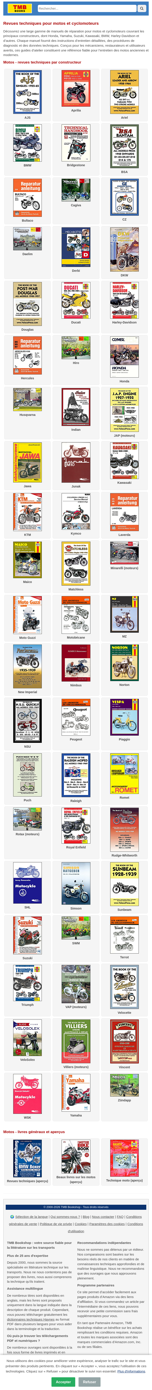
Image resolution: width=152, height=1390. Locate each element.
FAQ (120, 1217)
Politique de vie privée (56, 1224)
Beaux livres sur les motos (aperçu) (76, 1177)
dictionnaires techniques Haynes (31, 1319)
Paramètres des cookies (107, 1224)
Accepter (63, 1382)
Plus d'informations (131, 1371)
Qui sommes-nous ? (65, 1217)
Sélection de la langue (31, 1217)
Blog (86, 1217)
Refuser (89, 1382)
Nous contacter (103, 1217)
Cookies (81, 1224)
